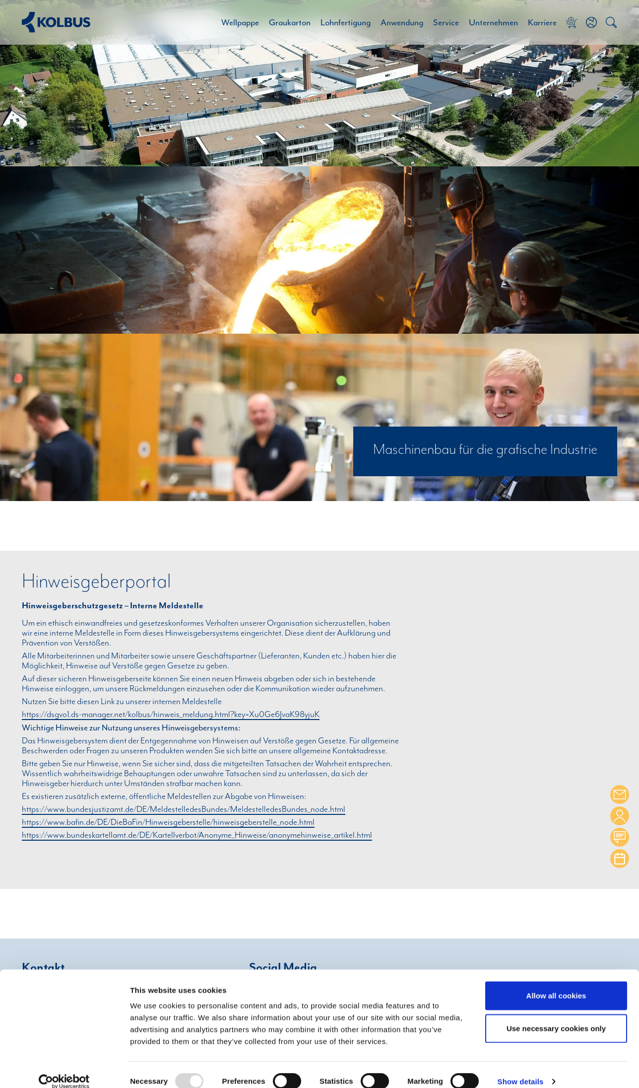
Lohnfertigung (345, 22)
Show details (521, 1069)
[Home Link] (56, 22)
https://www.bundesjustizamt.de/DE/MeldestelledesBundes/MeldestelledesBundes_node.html (183, 809)
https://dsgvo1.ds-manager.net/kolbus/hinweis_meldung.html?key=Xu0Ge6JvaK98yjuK (171, 715)
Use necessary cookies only (556, 1015)
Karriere (542, 22)
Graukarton (290, 22)
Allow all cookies (556, 982)
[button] (591, 22)
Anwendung (402, 22)
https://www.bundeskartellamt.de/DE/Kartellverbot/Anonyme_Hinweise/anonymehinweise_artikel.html (197, 835)
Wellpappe (240, 22)
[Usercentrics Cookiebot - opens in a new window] (64, 1068)
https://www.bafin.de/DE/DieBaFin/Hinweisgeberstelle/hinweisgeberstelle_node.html (168, 822)
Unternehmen (493, 22)
